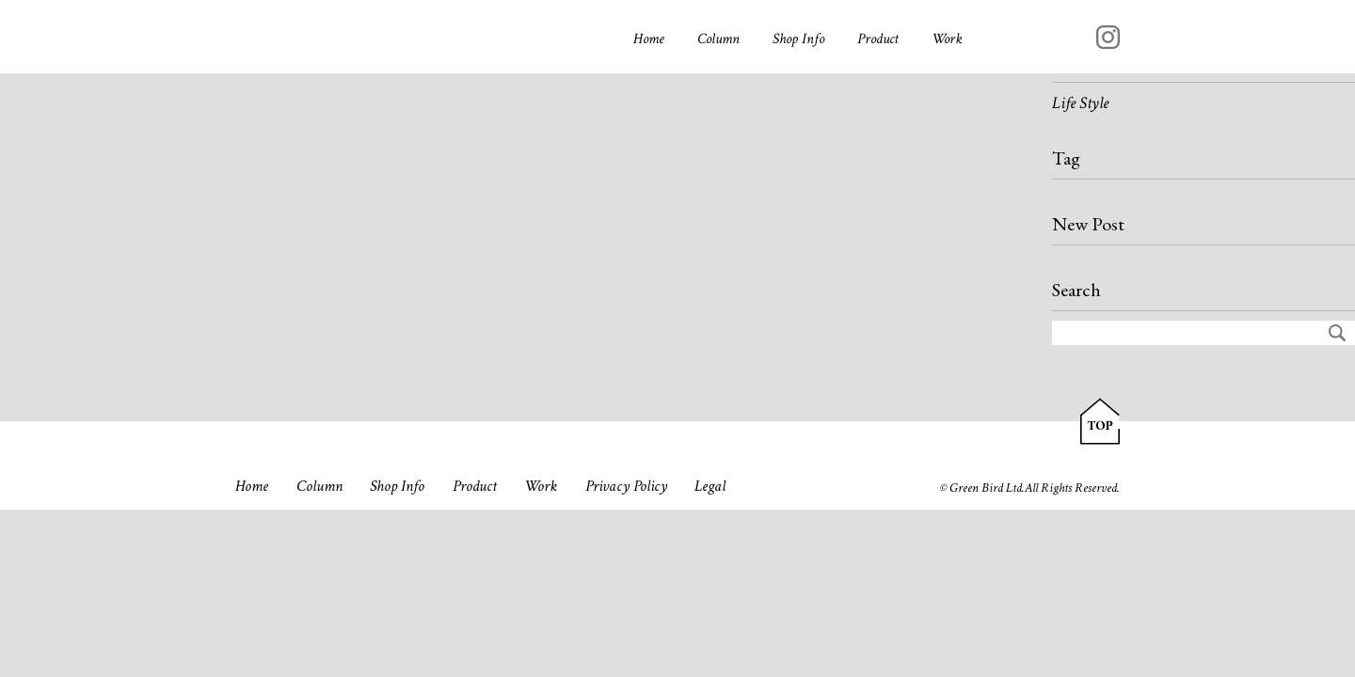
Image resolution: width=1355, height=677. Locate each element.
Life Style (1080, 103)
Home (648, 39)
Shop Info (798, 39)
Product (878, 39)
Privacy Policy (626, 486)
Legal (709, 486)
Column (718, 39)
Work (947, 39)
